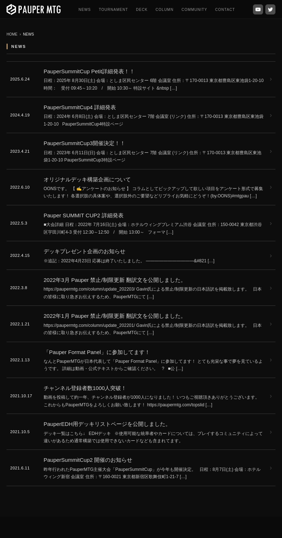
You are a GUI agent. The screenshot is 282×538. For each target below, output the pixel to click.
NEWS (84, 10)
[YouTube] (258, 9)
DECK (142, 10)
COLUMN (164, 10)
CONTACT (225, 10)
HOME (12, 34)
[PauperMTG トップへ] (34, 9)
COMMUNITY (194, 10)
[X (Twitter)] (270, 9)
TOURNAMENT (113, 10)
